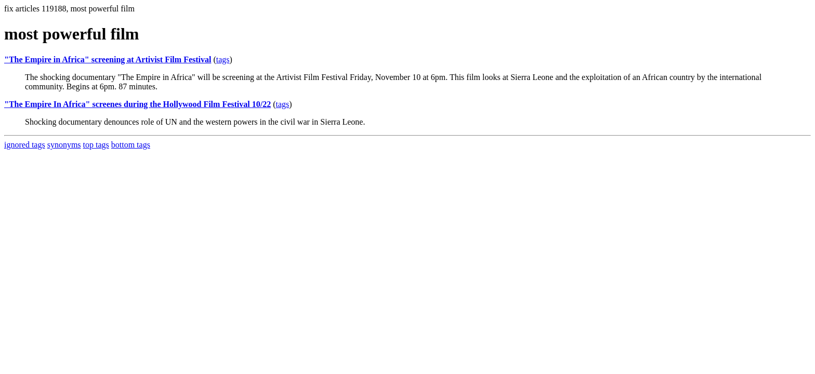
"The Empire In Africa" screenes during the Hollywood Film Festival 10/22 (137, 104)
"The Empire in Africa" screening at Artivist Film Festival (107, 59)
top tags (96, 144)
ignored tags (24, 144)
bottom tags (130, 144)
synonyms (64, 144)
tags (223, 59)
